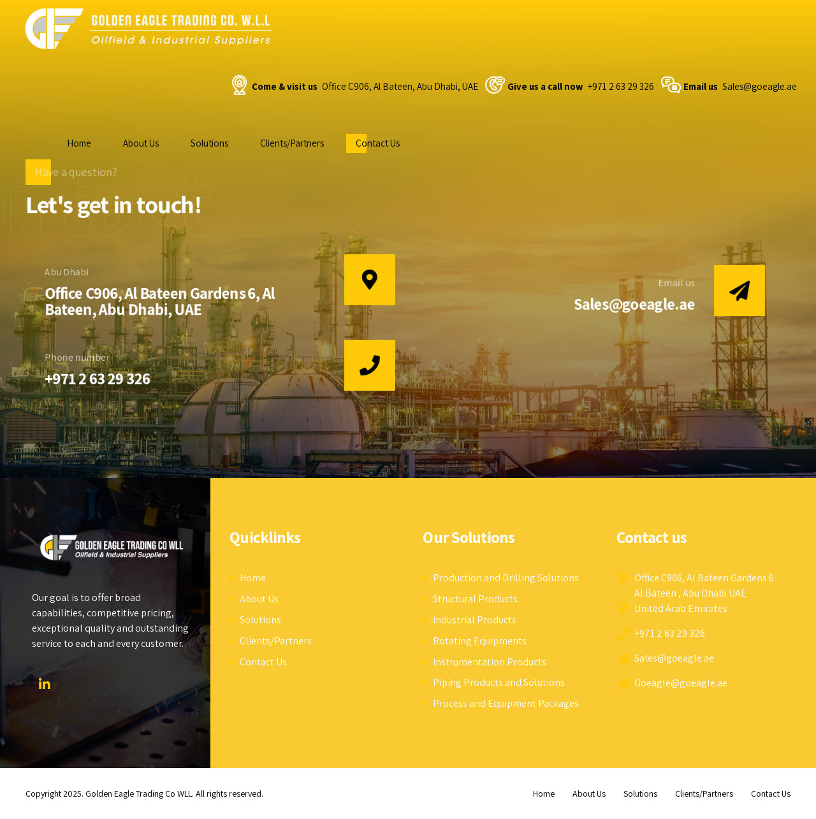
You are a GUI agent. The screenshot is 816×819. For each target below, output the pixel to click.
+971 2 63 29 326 (97, 378)
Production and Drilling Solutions (506, 577)
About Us (141, 143)
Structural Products (475, 598)
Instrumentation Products (489, 662)
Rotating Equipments (480, 641)
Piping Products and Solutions (499, 682)
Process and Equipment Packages (506, 703)
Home (79, 143)
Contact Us (378, 143)
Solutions (209, 143)
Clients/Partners (292, 143)
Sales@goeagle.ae (635, 303)
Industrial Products (474, 620)
